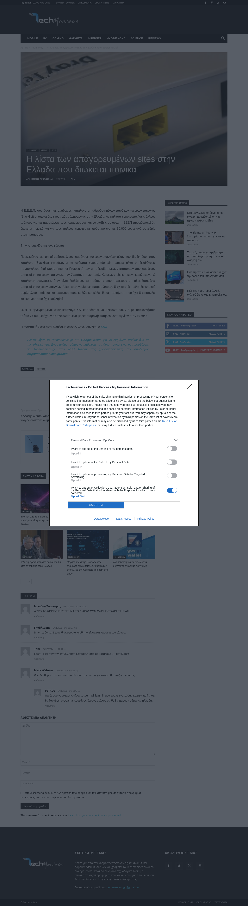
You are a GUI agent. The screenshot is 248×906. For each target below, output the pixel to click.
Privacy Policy (145, 518)
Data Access (123, 518)
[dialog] (124, 453)
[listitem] (124, 440)
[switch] (172, 448)
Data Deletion (102, 518)
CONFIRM (96, 504)
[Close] (191, 387)
